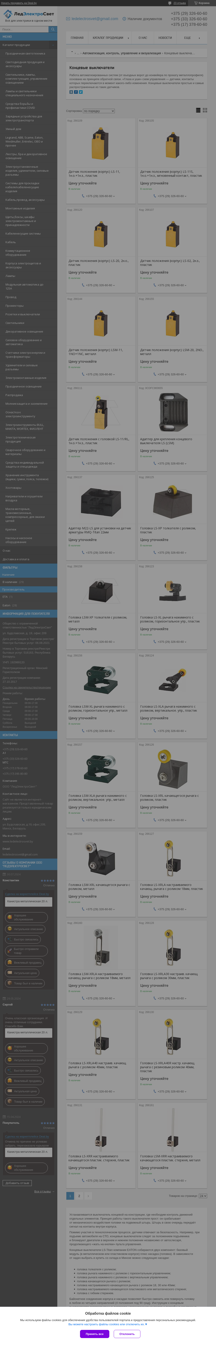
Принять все (95, 1334)
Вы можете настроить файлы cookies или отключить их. (106, 1324)
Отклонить (127, 1334)
